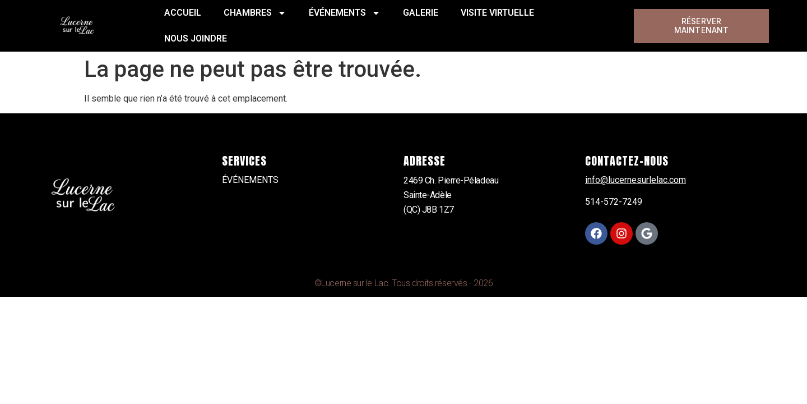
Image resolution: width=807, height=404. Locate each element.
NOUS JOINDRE (195, 38)
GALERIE (420, 12)
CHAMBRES (255, 13)
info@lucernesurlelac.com (635, 180)
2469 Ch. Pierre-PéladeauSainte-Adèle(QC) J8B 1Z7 (451, 194)
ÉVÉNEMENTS (345, 13)
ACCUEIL (182, 12)
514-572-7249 (613, 201)
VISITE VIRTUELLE (497, 12)
